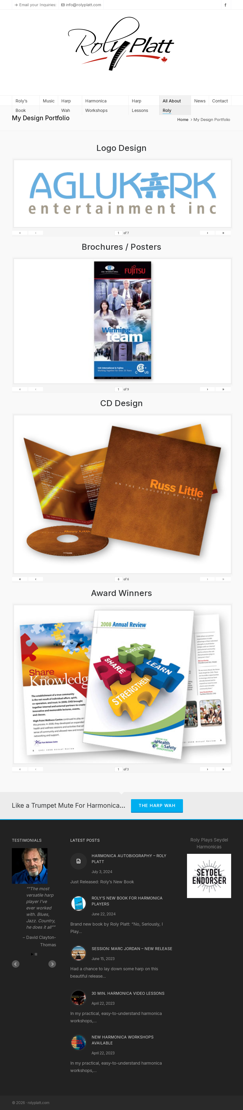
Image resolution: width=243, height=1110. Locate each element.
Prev (15, 964)
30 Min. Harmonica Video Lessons (128, 993)
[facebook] (226, 5)
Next (52, 964)
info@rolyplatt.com (81, 4)
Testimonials (27, 840)
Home (182, 119)
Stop (36, 954)
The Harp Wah (157, 805)
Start (32, 954)
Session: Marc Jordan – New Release (132, 948)
